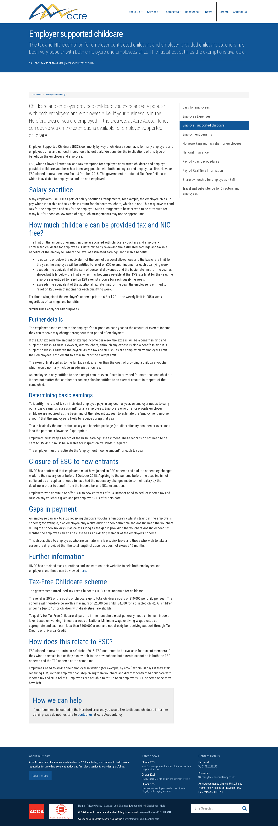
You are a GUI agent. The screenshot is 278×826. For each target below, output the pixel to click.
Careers (224, 12)
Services (153, 12)
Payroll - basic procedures (201, 161)
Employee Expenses (197, 116)
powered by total (155, 812)
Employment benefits (197, 134)
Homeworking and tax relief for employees (212, 143)
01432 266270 (207, 766)
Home (81, 805)
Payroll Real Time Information (203, 170)
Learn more (40, 775)
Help (162, 805)
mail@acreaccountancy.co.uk (76, 63)
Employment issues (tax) (57, 94)
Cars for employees (196, 107)
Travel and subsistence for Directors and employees (211, 190)
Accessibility (137, 805)
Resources (193, 12)
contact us (85, 714)
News (209, 12)
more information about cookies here (141, 819)
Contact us (240, 12)
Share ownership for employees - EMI (209, 179)
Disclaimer (152, 805)
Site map (123, 805)
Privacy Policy (94, 805)
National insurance (196, 152)
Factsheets (172, 12)
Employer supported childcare (204, 125)
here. (83, 571)
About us (136, 12)
